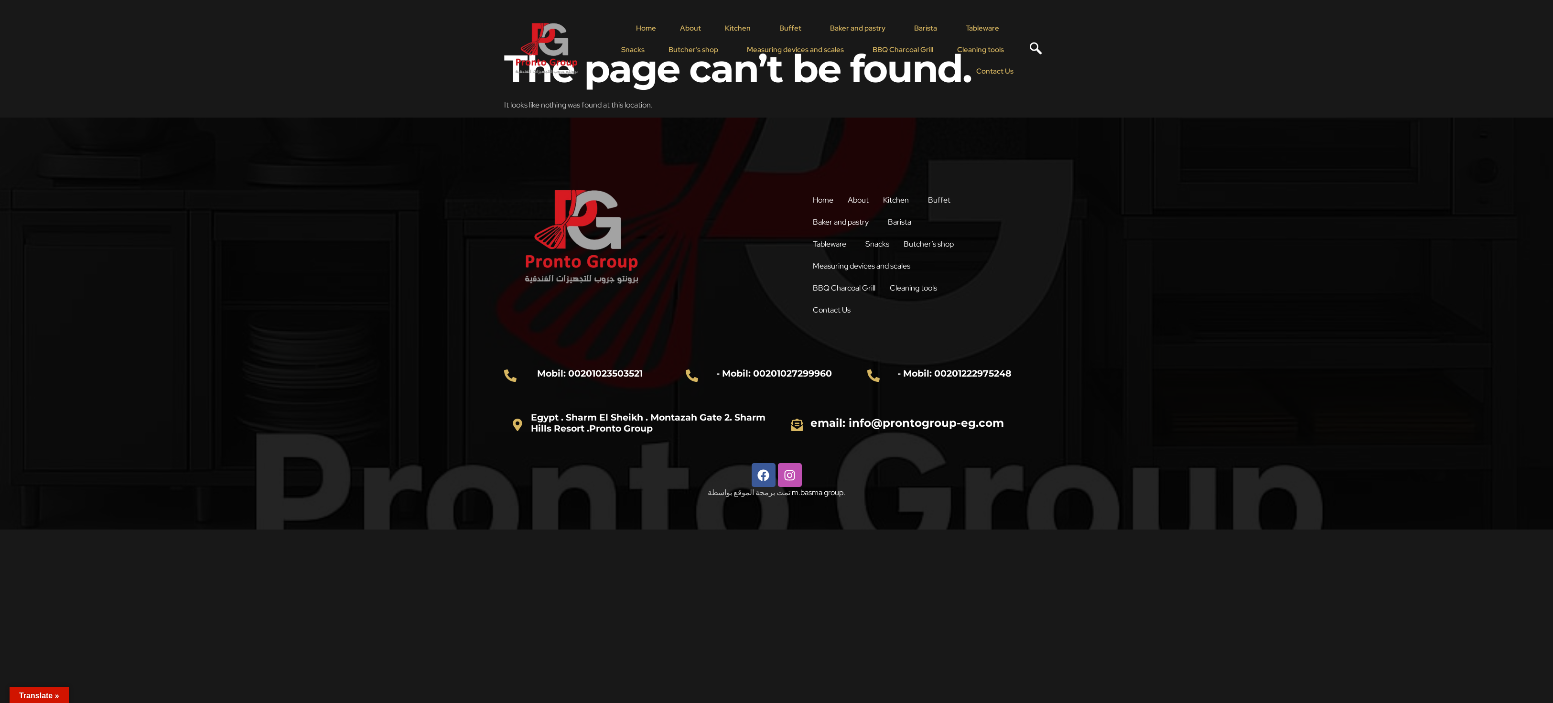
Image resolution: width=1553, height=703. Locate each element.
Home (646, 28)
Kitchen (738, 28)
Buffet (790, 28)
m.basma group (817, 492)
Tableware (982, 28)
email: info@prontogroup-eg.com (907, 423)
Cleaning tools (980, 49)
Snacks (633, 49)
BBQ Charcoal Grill (903, 49)
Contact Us (995, 71)
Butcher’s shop (693, 49)
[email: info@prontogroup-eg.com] (797, 425)
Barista (925, 28)
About (690, 28)
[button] (740, 28)
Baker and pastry (857, 28)
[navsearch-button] (1032, 49)
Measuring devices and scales (795, 49)
